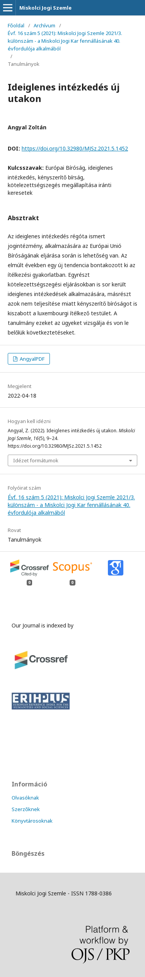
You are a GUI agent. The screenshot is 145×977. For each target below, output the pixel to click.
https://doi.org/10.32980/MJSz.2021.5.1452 (75, 148)
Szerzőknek (26, 809)
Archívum (44, 25)
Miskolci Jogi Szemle (45, 7)
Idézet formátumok (35, 460)
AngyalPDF (31, 358)
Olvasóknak (25, 797)
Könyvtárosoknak (32, 820)
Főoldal (16, 25)
